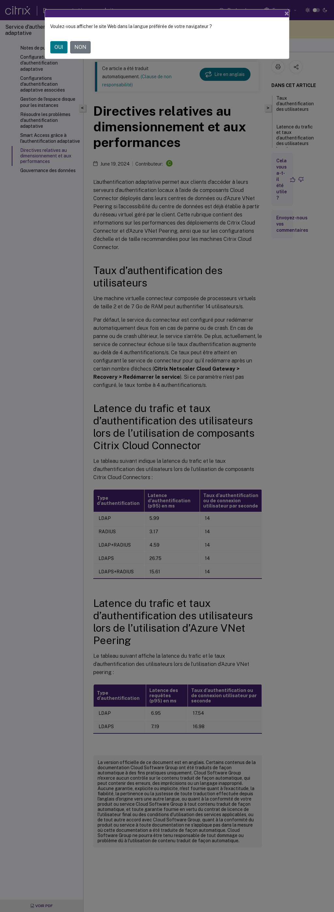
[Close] (286, 13)
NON (80, 47)
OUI (58, 47)
